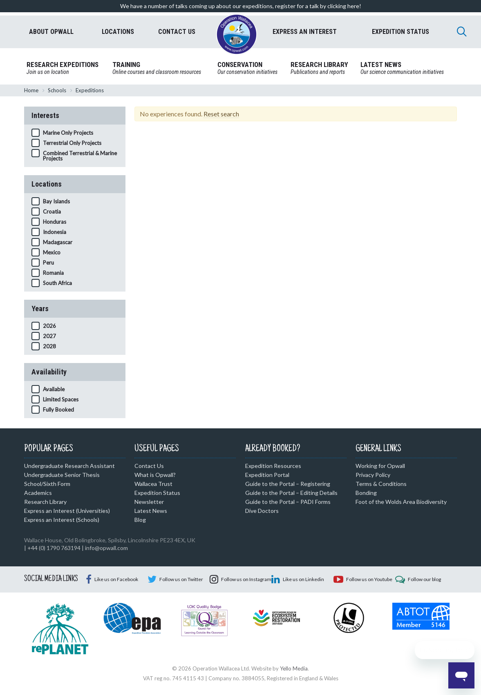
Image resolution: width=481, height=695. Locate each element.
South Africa (57, 283)
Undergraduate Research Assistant (69, 465)
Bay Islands (56, 201)
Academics (38, 492)
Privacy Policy (373, 474)
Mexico (51, 252)
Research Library (45, 501)
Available (54, 389)
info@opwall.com (106, 547)
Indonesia (54, 232)
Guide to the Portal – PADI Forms (288, 501)
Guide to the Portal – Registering (287, 483)
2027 (49, 336)
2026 (49, 326)
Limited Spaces (60, 399)
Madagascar (57, 242)
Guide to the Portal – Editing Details (291, 492)
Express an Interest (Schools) (61, 519)
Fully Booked (58, 409)
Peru (48, 262)
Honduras (54, 221)
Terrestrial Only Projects (72, 143)
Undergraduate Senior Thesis (62, 474)
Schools (57, 90)
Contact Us (149, 465)
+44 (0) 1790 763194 (54, 547)
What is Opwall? (155, 474)
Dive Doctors (262, 510)
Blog (140, 519)
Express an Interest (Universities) (67, 510)
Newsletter (149, 501)
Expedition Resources (273, 465)
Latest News (150, 510)
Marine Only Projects (68, 132)
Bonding (366, 492)
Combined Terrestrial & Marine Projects (80, 156)
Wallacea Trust (153, 483)
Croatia (52, 211)
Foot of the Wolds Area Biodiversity (401, 501)
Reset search (221, 114)
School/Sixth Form (47, 483)
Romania (53, 273)
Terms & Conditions (381, 483)
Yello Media (294, 668)
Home (31, 90)
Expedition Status (157, 492)
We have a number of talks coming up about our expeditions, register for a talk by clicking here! (240, 5)
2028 (49, 346)
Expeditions (90, 90)
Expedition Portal (267, 474)
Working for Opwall (380, 465)
